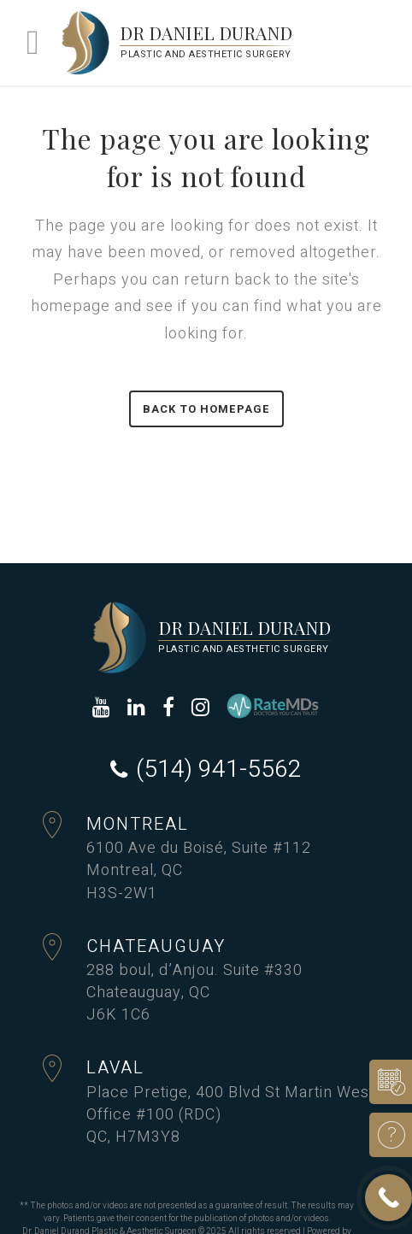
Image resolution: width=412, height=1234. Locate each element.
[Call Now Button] (388, 1197)
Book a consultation (385, 1082)
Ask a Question (385, 1135)
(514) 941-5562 (219, 770)
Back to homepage (206, 409)
